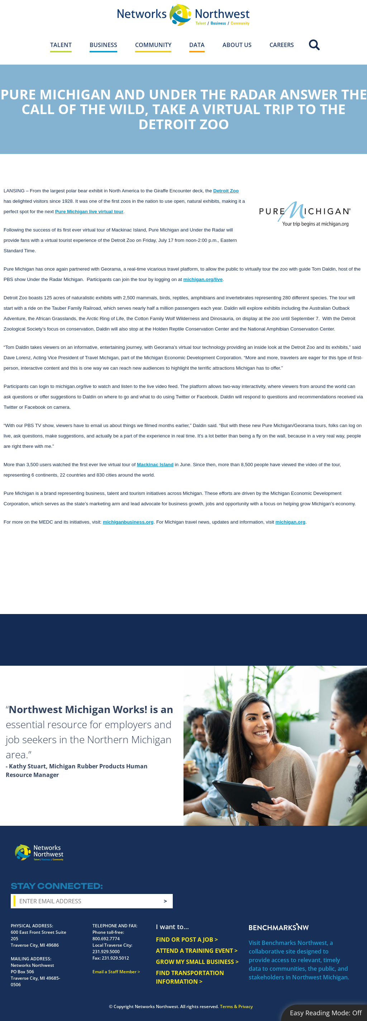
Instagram (295, 846)
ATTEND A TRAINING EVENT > (197, 951)
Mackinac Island (155, 464)
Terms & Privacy (236, 1006)
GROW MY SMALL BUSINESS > (197, 962)
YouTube (323, 847)
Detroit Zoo (226, 190)
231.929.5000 (106, 952)
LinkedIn (340, 846)
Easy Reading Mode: (326, 1012)
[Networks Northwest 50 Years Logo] (183, 15)
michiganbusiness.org (128, 522)
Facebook (282, 846)
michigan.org (291, 522)
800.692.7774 (106, 939)
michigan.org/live (203, 279)
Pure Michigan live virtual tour (89, 211)
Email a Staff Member (114, 972)
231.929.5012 (115, 958)
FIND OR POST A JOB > (187, 939)
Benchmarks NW (279, 927)
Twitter (308, 846)
